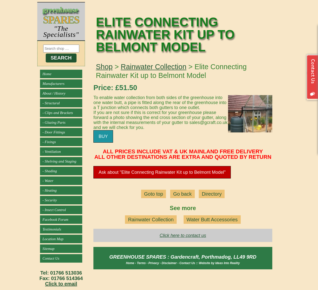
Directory (212, 194)
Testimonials (51, 229)
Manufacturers (53, 84)
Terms (141, 263)
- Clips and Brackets (57, 113)
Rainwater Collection (153, 67)
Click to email (61, 284)
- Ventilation (51, 152)
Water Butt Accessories (212, 219)
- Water (47, 181)
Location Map (53, 239)
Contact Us (50, 258)
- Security (49, 200)
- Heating (49, 190)
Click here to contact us (182, 235)
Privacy (153, 263)
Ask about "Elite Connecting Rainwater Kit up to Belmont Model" (162, 172)
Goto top (153, 194)
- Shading (49, 171)
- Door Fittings (53, 132)
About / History (54, 93)
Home (46, 74)
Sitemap (48, 249)
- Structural (51, 103)
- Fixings (49, 142)
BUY (103, 136)
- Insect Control (54, 210)
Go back (182, 194)
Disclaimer (169, 263)
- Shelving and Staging (59, 161)
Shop (104, 67)
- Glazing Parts (54, 122)
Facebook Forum (55, 220)
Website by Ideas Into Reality (219, 263)
